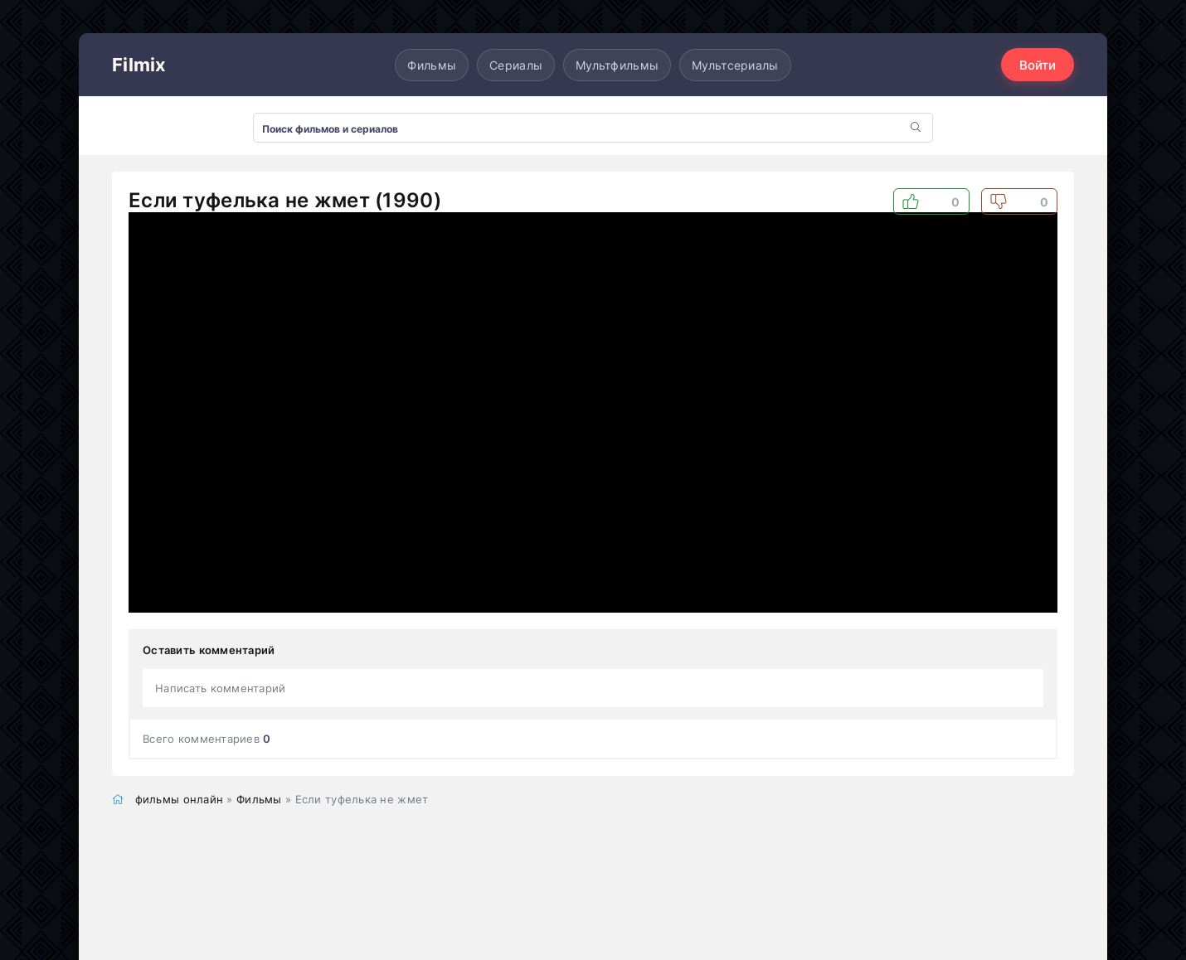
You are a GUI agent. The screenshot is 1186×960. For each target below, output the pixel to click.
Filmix (139, 64)
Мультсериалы (735, 65)
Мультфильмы (617, 65)
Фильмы (431, 65)
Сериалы (515, 65)
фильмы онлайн (179, 799)
